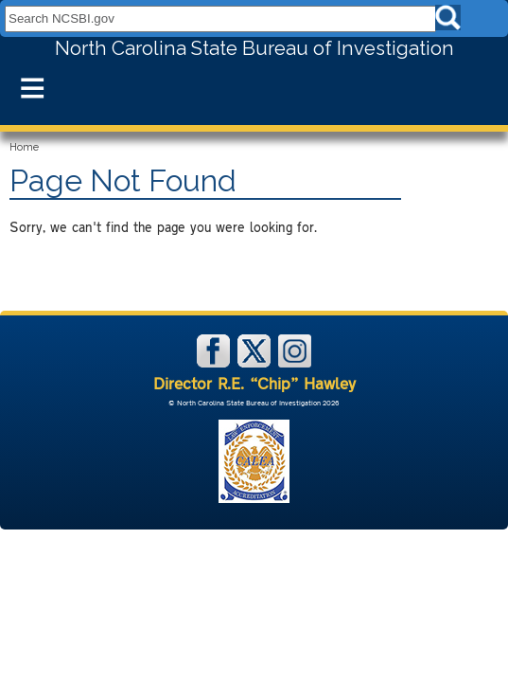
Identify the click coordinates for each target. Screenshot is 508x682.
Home (24, 147)
